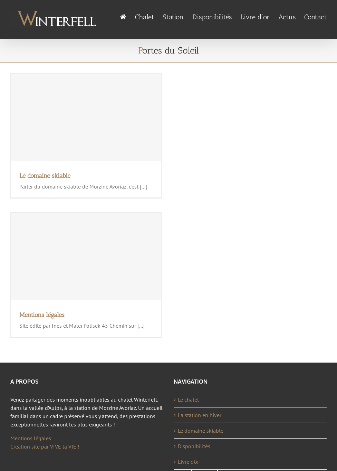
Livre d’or (188, 461)
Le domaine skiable (44, 176)
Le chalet (188, 399)
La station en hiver (199, 415)
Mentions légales (42, 315)
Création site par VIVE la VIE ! (44, 446)
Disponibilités (194, 446)
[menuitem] (127, 17)
